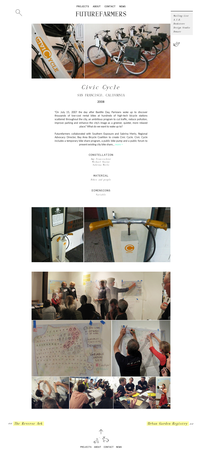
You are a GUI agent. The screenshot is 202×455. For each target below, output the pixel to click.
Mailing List (181, 16)
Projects (82, 6)
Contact (110, 6)
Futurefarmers (101, 14)
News (122, 6)
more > (119, 144)
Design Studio (182, 27)
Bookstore (179, 23)
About (97, 6)
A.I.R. (177, 19)
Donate (177, 31)
